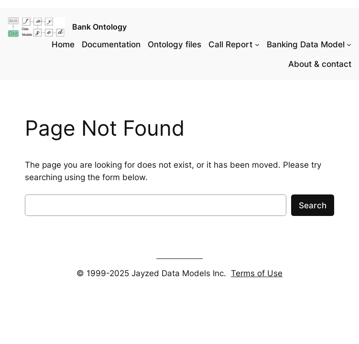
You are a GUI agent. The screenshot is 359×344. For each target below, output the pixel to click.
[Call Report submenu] (257, 44)
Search (312, 205)
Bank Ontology (99, 27)
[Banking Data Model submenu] (349, 44)
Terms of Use (257, 273)
